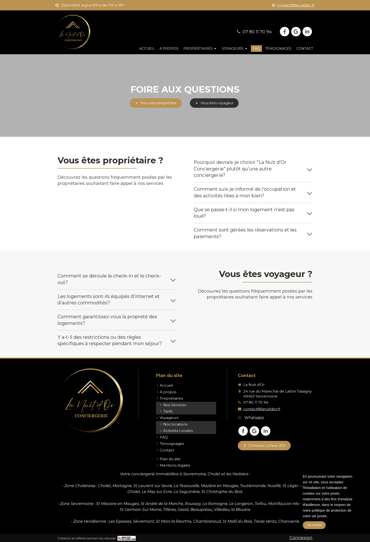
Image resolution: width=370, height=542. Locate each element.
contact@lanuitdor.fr (261, 409)
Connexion (301, 537)
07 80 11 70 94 (257, 31)
